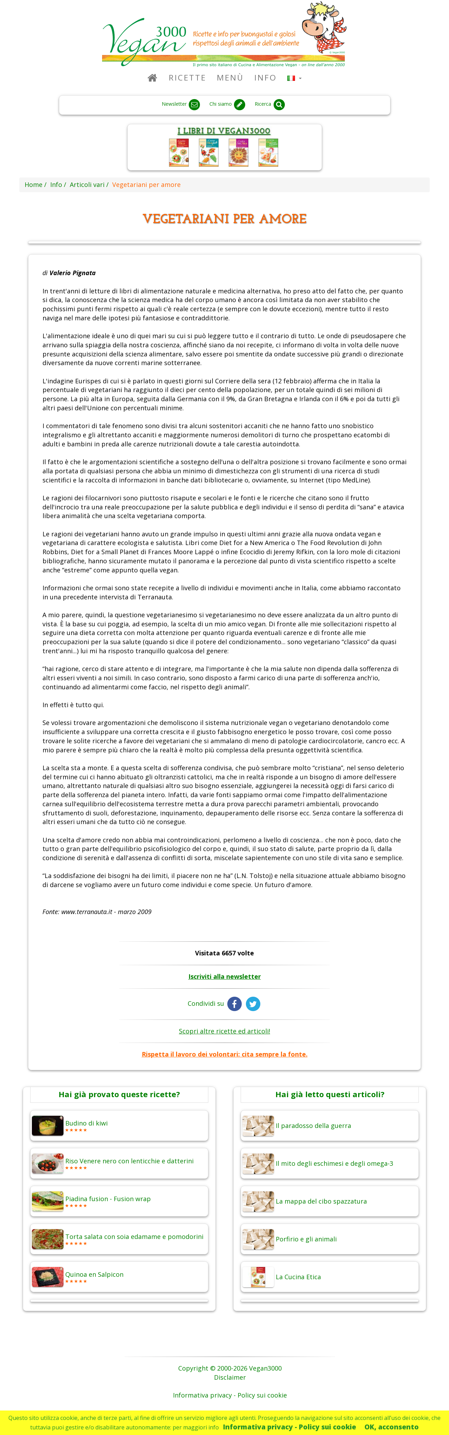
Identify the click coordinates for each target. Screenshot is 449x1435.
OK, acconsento (391, 1426)
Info (265, 77)
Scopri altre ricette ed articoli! (224, 1031)
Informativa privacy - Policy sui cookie (289, 1426)
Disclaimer (230, 1377)
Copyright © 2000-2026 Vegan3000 (230, 1368)
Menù (230, 77)
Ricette (187, 77)
